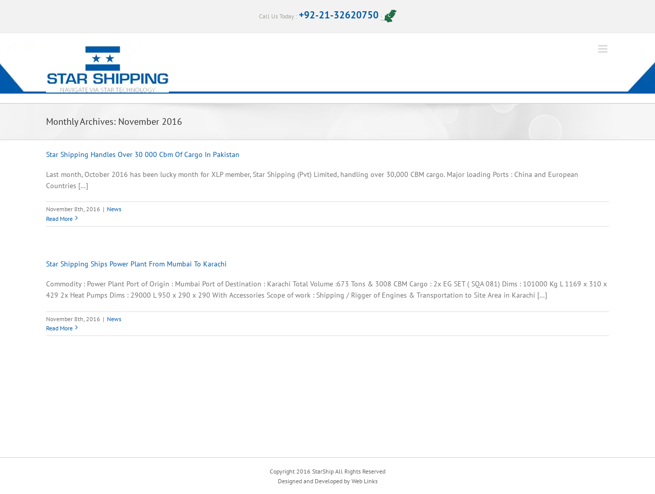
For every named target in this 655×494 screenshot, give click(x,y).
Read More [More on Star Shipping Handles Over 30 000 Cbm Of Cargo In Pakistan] (59, 218)
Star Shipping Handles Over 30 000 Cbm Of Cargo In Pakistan (142, 154)
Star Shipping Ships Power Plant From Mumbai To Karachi (136, 263)
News (114, 209)
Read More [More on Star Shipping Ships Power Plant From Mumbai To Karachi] (59, 328)
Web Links (365, 481)
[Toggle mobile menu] (603, 48)
